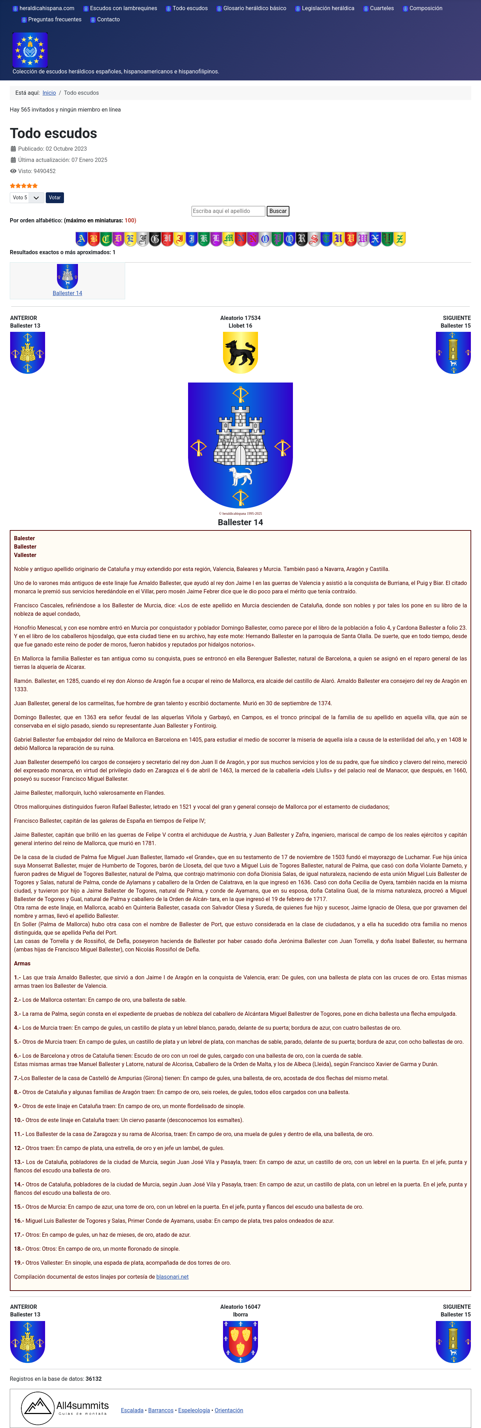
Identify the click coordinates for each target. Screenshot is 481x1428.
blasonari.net (172, 1276)
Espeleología (194, 1410)
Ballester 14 (67, 293)
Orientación (229, 1410)
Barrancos (161, 1410)
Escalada (132, 1410)
